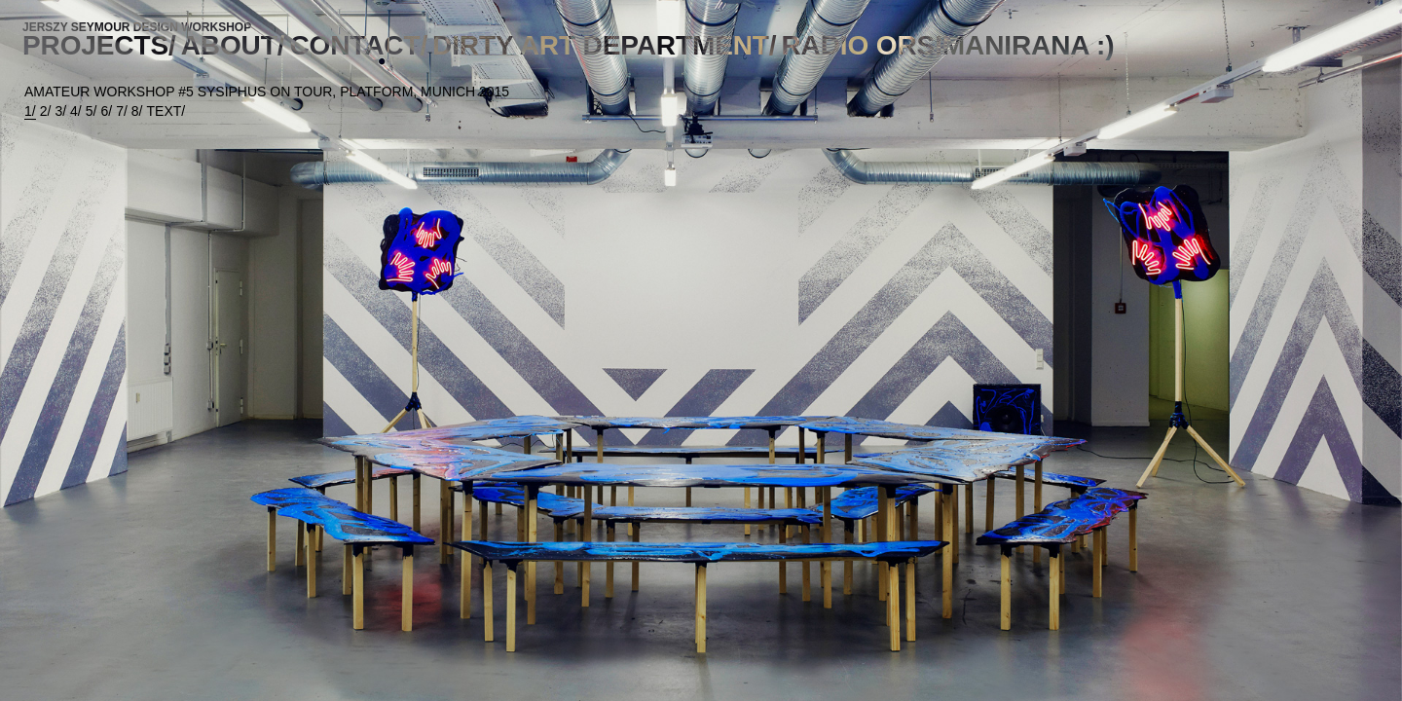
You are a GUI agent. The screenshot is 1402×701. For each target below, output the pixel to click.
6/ (106, 111)
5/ (91, 111)
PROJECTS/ (99, 45)
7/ (122, 111)
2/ (46, 111)
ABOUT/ (233, 45)
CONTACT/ (358, 45)
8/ (137, 111)
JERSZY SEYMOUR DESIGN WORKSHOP (136, 27)
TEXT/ (166, 111)
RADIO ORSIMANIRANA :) (948, 45)
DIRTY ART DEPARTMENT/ (604, 45)
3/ (60, 111)
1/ (30, 111)
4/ (76, 111)
